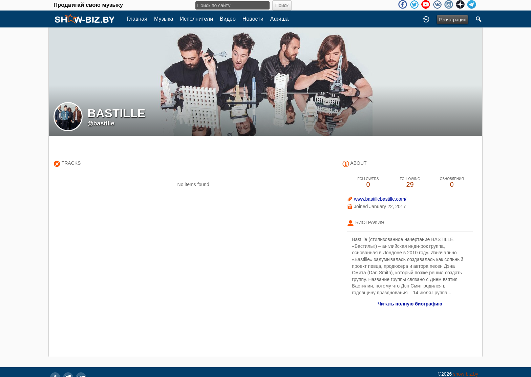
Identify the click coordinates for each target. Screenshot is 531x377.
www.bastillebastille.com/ (380, 199)
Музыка (163, 19)
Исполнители (196, 19)
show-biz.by (465, 374)
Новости (252, 19)
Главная (137, 19)
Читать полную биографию (410, 303)
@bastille (100, 123)
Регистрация (452, 19)
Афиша (279, 19)
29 (410, 182)
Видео (228, 19)
